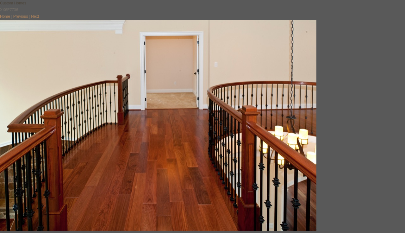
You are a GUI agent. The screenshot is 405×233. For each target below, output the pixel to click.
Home (5, 16)
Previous (20, 16)
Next (35, 16)
